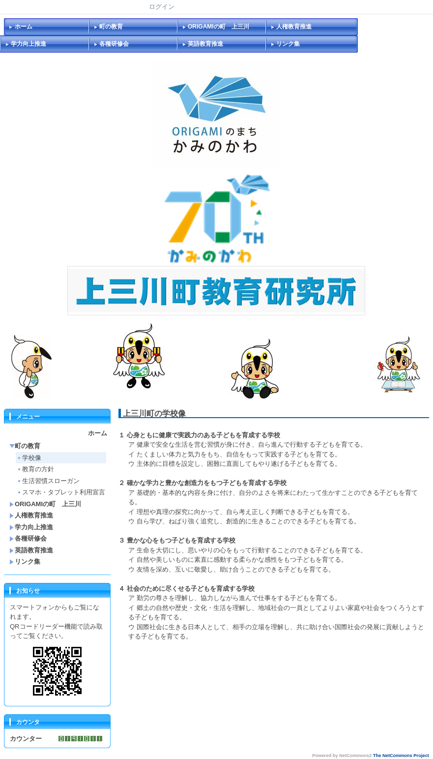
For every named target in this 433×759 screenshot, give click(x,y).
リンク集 (288, 43)
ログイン (161, 6)
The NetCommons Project (401, 755)
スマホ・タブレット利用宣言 (61, 492)
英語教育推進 (205, 43)
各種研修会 (114, 43)
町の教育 (111, 26)
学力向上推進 (28, 43)
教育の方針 (35, 469)
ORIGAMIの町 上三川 (218, 26)
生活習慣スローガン (48, 481)
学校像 (29, 457)
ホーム (23, 26)
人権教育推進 (294, 26)
